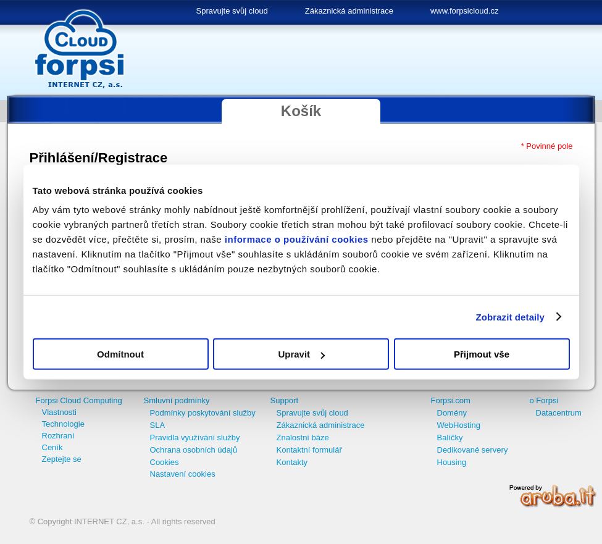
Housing (452, 462)
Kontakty (292, 462)
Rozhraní (58, 435)
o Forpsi (544, 400)
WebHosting (459, 425)
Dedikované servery (472, 449)
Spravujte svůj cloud (232, 10)
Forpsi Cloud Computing (79, 400)
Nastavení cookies (182, 474)
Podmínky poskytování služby (203, 412)
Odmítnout (120, 354)
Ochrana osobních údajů (194, 449)
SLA (157, 425)
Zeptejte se (62, 459)
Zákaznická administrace (349, 10)
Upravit (301, 354)
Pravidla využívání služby (195, 437)
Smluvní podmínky (177, 400)
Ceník (52, 447)
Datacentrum (559, 412)
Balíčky (450, 437)
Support (284, 400)
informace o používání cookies (297, 239)
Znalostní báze (303, 437)
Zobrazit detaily (510, 316)
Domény (452, 412)
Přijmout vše (481, 354)
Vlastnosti (59, 412)
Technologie (63, 424)
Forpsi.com (450, 400)
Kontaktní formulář (309, 449)
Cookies (164, 462)
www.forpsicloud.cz (464, 10)
